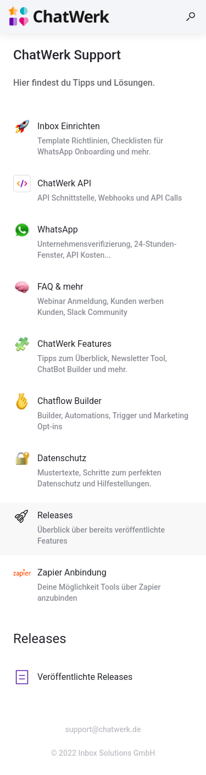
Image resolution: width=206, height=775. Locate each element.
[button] (190, 16)
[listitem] (103, 139)
